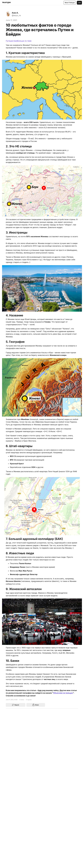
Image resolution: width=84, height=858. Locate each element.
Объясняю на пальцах (63, 693)
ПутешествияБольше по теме (18, 41)
